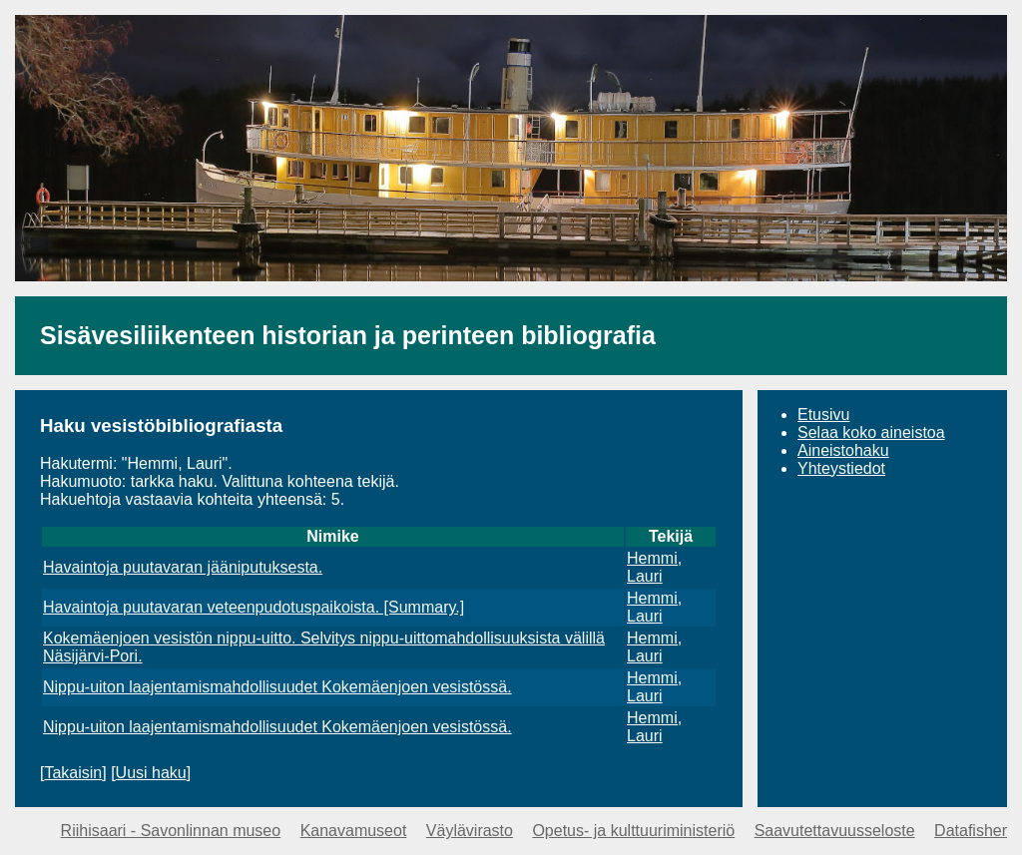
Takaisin (73, 772)
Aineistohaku (843, 450)
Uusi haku (151, 772)
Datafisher (970, 830)
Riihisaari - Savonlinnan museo (171, 830)
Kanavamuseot (353, 830)
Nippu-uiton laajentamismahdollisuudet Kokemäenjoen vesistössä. (277, 686)
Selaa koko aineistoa (871, 432)
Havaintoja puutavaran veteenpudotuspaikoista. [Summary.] (253, 607)
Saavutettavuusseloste (835, 830)
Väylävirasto (469, 830)
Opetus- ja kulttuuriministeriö (633, 830)
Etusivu (823, 414)
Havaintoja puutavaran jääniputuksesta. (182, 567)
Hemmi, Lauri (654, 567)
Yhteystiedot (841, 468)
